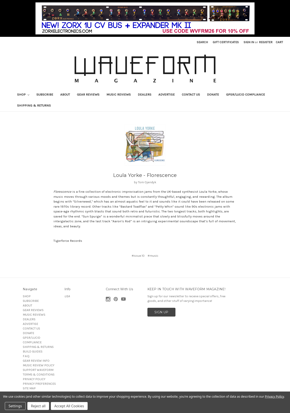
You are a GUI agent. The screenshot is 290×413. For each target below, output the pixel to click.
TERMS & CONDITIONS (39, 374)
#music (153, 256)
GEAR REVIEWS (88, 94)
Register (265, 42)
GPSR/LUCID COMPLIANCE (245, 94)
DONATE (213, 94)
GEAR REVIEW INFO (36, 361)
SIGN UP (161, 312)
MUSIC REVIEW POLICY (38, 365)
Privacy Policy (274, 396)
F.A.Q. (26, 356)
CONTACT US (191, 94)
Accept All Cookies (69, 406)
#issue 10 (138, 256)
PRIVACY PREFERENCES (39, 384)
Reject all (38, 406)
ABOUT (65, 94)
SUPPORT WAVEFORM (38, 370)
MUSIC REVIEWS (118, 94)
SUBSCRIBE (44, 94)
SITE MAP (29, 388)
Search (202, 42)
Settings (15, 406)
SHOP (23, 94)
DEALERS (144, 94)
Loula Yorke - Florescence (145, 175)
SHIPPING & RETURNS (34, 105)
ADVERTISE (166, 94)
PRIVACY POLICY (34, 379)
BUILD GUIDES (32, 351)
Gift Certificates (226, 42)
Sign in (249, 42)
